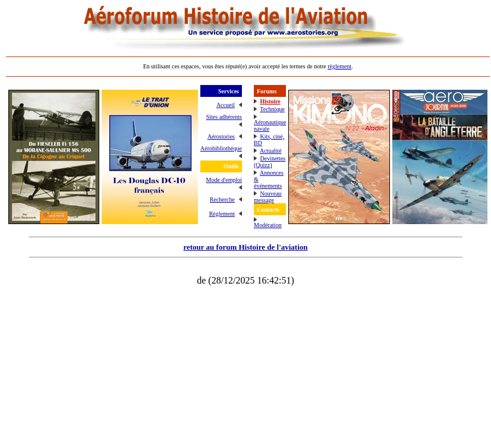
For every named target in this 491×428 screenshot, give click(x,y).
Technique (272, 109)
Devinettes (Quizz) (269, 161)
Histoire (270, 101)
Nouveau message (268, 196)
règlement (339, 66)
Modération (268, 225)
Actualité (271, 150)
